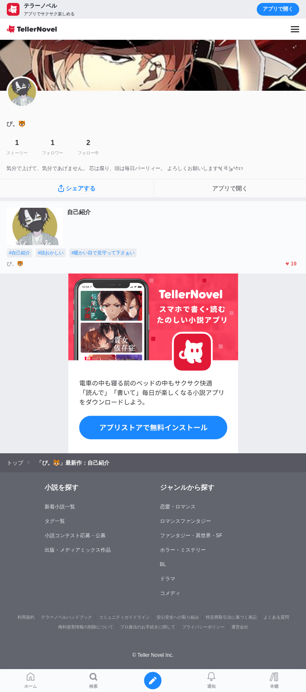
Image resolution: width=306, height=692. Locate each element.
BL (163, 564)
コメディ (170, 593)
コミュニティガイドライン (124, 617)
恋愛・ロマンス (178, 507)
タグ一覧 (55, 521)
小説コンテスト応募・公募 (75, 536)
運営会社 (239, 627)
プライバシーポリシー (203, 627)
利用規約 (25, 617)
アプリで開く (278, 9)
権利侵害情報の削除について (85, 627)
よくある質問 (276, 617)
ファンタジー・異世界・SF (191, 536)
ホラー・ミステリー (183, 550)
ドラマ (167, 579)
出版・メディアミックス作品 (78, 550)
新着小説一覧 (60, 507)
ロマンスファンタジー (185, 521)
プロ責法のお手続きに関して (147, 627)
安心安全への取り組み (178, 617)
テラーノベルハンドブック (66, 617)
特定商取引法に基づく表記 (231, 617)
